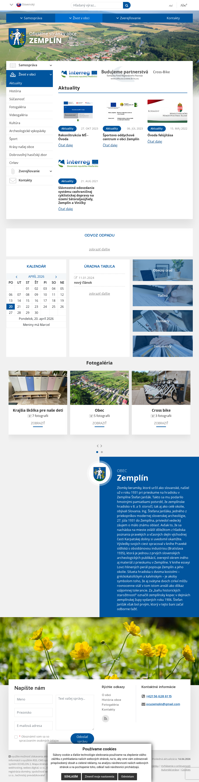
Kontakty (173, 18)
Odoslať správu (82, 739)
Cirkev (13, 163)
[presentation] (98, 445)
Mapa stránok (40, 764)
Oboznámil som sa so (39, 738)
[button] (30, 18)
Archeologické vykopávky (27, 131)
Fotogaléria (17, 107)
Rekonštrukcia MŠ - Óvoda (73, 137)
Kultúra (14, 123)
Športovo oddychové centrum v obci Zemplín (121, 137)
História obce (111, 699)
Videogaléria (18, 115)
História (15, 91)
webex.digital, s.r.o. (34, 767)
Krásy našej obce (21, 147)
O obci (106, 695)
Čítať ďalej (65, 145)
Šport (13, 139)
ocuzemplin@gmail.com (163, 704)
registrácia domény (20, 771)
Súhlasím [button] (71, 776)
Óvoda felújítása (160, 135)
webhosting (15, 767)
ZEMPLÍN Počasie (36, 342)
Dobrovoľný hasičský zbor (28, 155)
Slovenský (26, 4)
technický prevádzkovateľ (30, 775)
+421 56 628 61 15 (159, 696)
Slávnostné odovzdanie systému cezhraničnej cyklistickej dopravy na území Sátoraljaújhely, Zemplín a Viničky (76, 195)
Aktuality (15, 83)
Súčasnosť (16, 99)
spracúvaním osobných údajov (39, 740)
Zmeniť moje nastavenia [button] (99, 776)
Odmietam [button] (127, 776)
